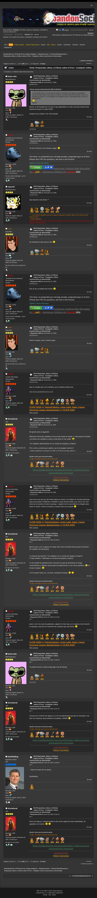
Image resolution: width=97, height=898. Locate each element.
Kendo (11, 374)
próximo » (89, 60)
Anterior (12, 63)
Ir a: (70, 876)
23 (19, 63)
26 (26, 63)
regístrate (36, 30)
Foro (58, 30)
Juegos (65, 30)
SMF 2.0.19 (40, 891)
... (17, 63)
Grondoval (12, 419)
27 (28, 63)
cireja (10, 135)
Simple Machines (57, 891)
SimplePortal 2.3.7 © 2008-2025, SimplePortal (49, 893)
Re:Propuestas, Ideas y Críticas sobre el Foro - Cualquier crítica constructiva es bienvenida (43, 78)
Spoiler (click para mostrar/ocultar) (40, 456)
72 (31, 63)
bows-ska (12, 76)
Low (10, 229)
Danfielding (13, 756)
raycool (11, 187)
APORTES (32, 129)
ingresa (29, 30)
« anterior (82, 60)
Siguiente (36, 63)
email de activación (9, 32)
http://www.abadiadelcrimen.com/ (41, 392)
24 (21, 63)
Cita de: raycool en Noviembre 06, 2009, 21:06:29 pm (45, 89)
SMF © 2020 (48, 891)
